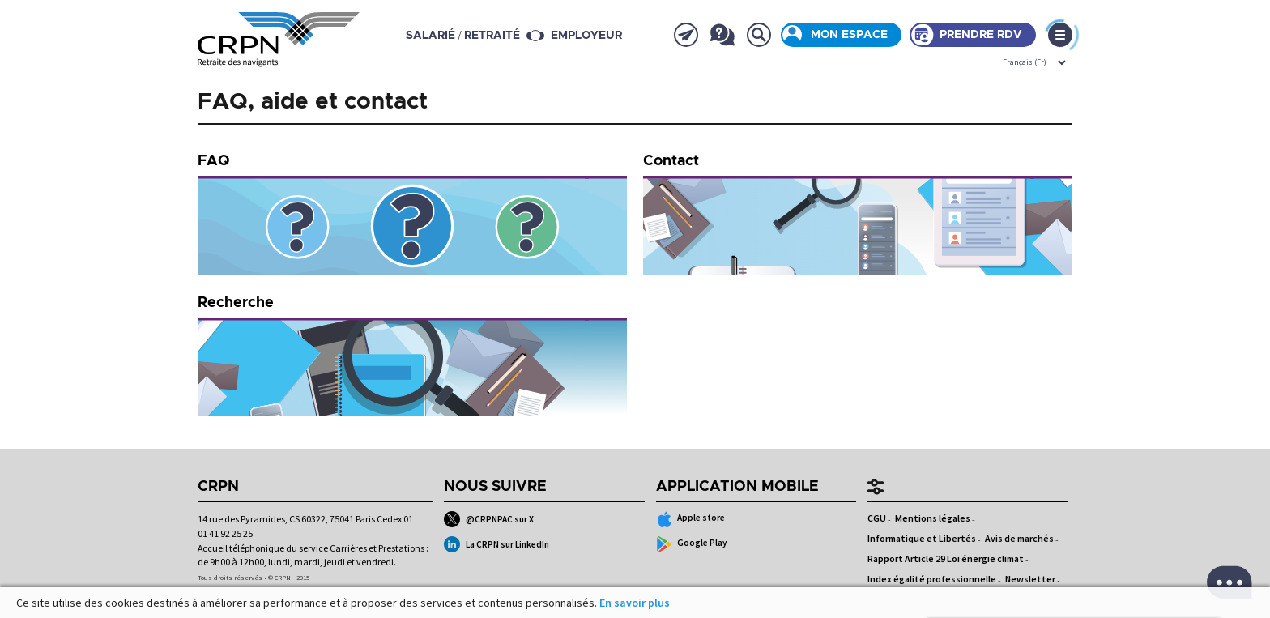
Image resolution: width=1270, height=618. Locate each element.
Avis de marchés (1019, 538)
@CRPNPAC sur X (489, 519)
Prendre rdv (981, 34)
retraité (492, 35)
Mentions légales (932, 518)
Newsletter (1030, 579)
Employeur (586, 35)
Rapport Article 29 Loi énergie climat (945, 558)
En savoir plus (634, 602)
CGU (876, 518)
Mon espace (849, 34)
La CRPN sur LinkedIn (496, 544)
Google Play (692, 544)
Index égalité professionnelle (931, 579)
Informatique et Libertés (921, 538)
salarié (430, 35)
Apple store (691, 519)
